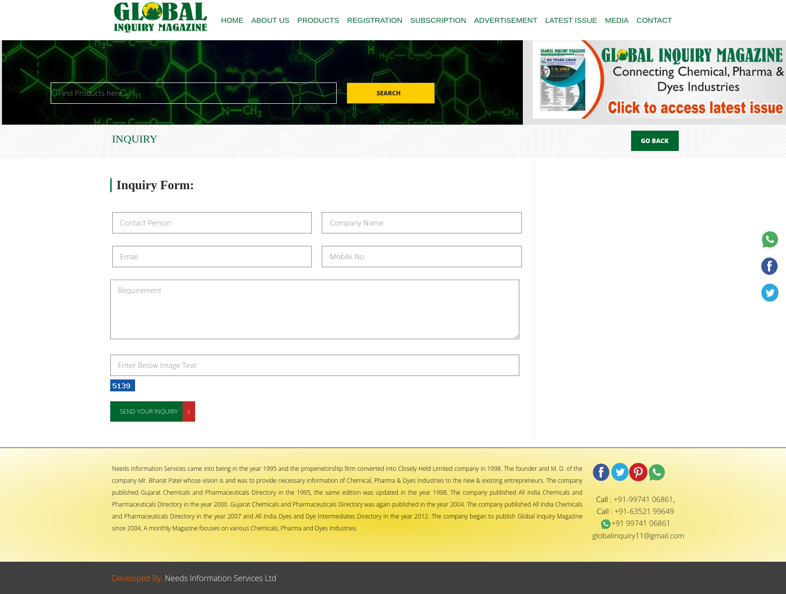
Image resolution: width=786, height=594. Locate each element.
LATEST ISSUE (571, 20)
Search (389, 93)
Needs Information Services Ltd (221, 578)
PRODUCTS (318, 20)
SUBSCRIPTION (438, 20)
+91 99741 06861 (635, 523)
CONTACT (654, 20)
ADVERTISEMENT (505, 20)
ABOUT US (270, 20)
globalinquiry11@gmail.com (638, 535)
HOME (232, 20)
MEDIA (617, 20)
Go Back (655, 141)
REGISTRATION (374, 20)
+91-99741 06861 (643, 499)
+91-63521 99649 (644, 511)
